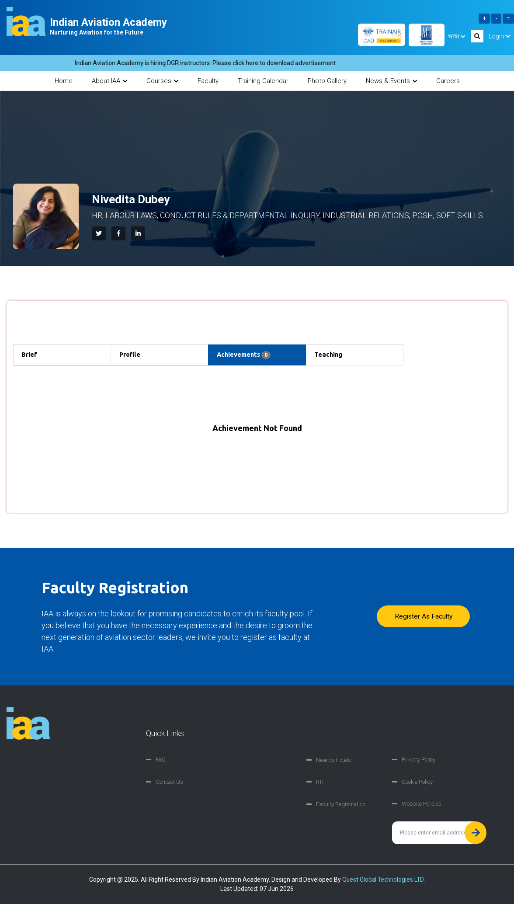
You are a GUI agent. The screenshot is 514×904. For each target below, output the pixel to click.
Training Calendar (263, 81)
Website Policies (421, 804)
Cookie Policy (417, 782)
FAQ (161, 760)
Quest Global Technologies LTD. (383, 879)
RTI (319, 782)
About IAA (109, 81)
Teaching (330, 354)
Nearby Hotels (333, 760)
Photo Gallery (327, 81)
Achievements (246, 355)
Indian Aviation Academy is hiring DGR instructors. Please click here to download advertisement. (214, 62)
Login (500, 36)
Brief (31, 354)
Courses (162, 81)
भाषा (456, 36)
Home (64, 81)
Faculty (208, 81)
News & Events (391, 81)
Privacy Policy (418, 760)
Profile (132, 354)
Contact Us (169, 782)
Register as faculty (421, 616)
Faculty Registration (340, 804)
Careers (448, 81)
